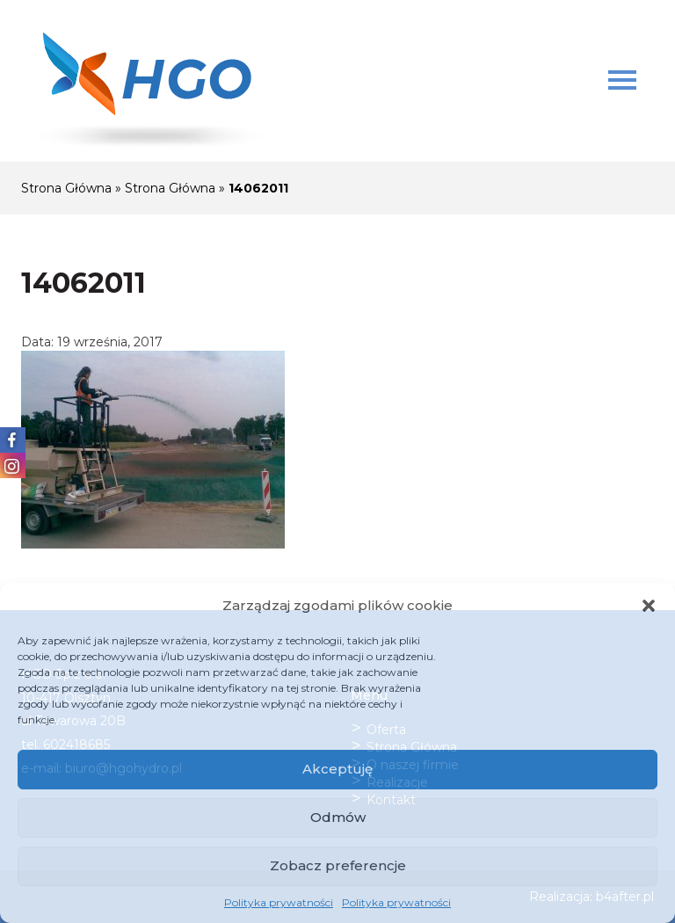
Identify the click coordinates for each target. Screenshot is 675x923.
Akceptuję (337, 768)
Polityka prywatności (278, 902)
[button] (648, 605)
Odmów (338, 817)
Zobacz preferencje (338, 865)
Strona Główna (66, 188)
